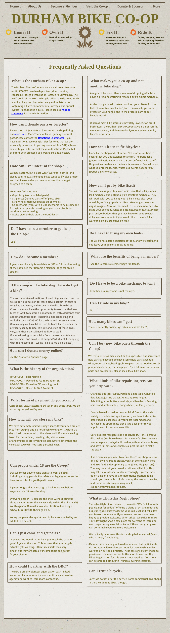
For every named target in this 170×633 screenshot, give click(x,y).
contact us (52, 578)
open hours (20, 134)
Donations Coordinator (51, 137)
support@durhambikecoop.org (61, 339)
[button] (34, 6)
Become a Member (110, 263)
